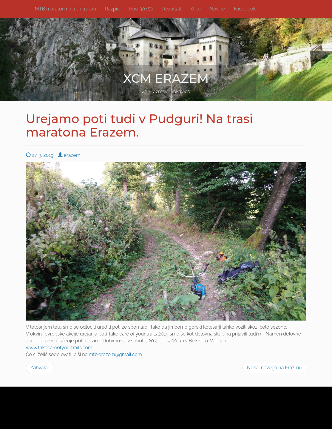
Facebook (245, 9)
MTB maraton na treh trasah (65, 9)
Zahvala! (39, 367)
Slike (195, 9)
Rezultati (171, 9)
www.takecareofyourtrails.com (59, 347)
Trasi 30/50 (140, 9)
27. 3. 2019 (40, 155)
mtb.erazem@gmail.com (115, 354)
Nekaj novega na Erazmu (274, 367)
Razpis (112, 9)
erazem (69, 155)
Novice (217, 9)
